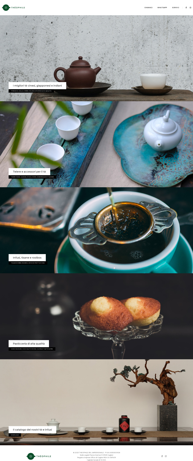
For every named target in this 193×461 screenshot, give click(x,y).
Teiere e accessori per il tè (29, 165)
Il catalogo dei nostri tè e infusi (32, 423)
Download (15, 428)
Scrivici (167, 4)
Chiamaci (140, 4)
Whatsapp (154, 4)
